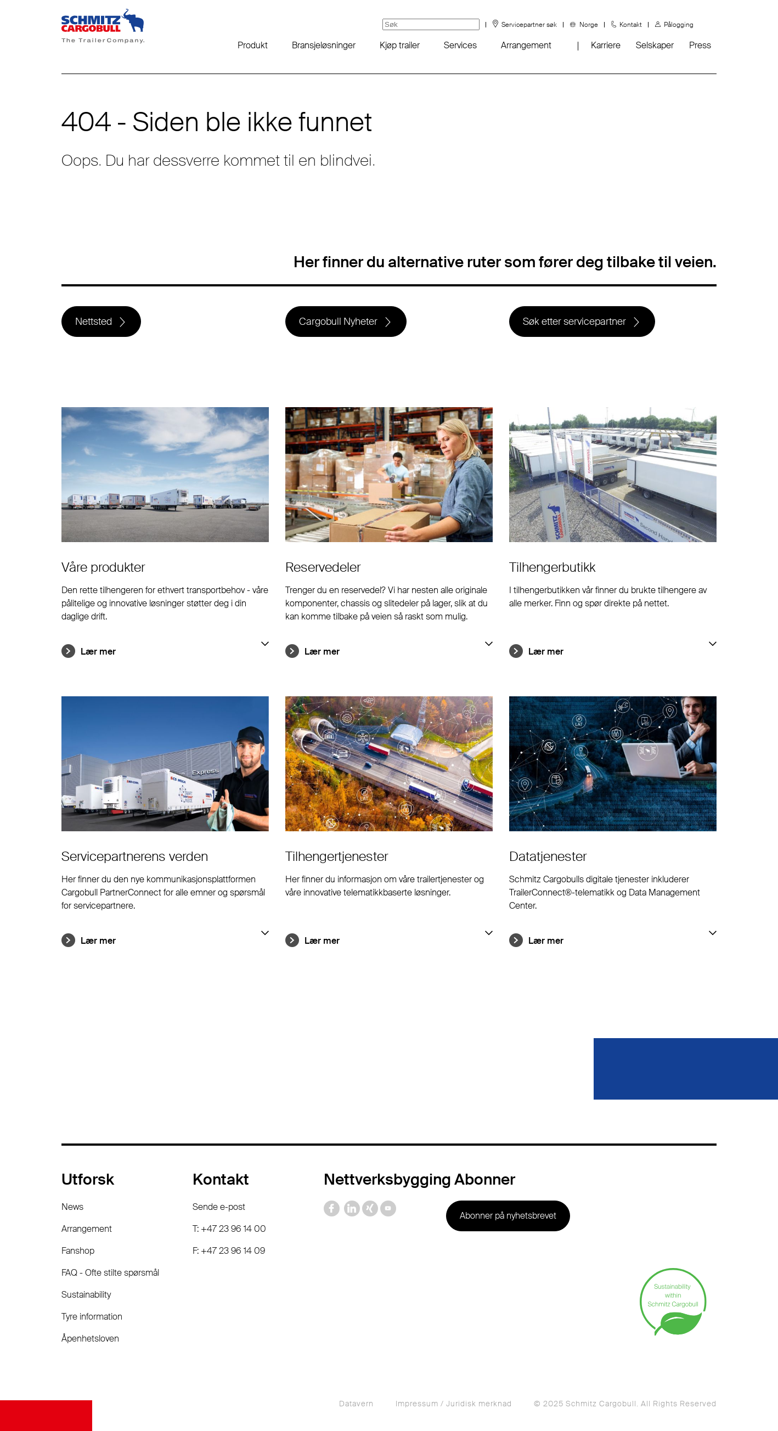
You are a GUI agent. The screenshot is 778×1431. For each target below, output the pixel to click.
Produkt (253, 45)
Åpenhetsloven (90, 1338)
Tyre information (91, 1316)
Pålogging (679, 24)
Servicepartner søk (529, 24)
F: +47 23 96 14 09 (229, 1251)
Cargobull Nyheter (338, 321)
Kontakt (630, 24)
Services (460, 45)
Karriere (606, 45)
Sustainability (86, 1294)
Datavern (356, 1404)
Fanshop (77, 1251)
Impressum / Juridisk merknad (454, 1404)
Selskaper (655, 45)
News (72, 1207)
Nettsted (93, 321)
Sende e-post (219, 1207)
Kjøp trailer (400, 45)
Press (700, 45)
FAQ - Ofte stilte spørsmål (110, 1272)
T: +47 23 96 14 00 (229, 1229)
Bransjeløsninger (324, 45)
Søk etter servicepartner (574, 321)
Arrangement (526, 45)
